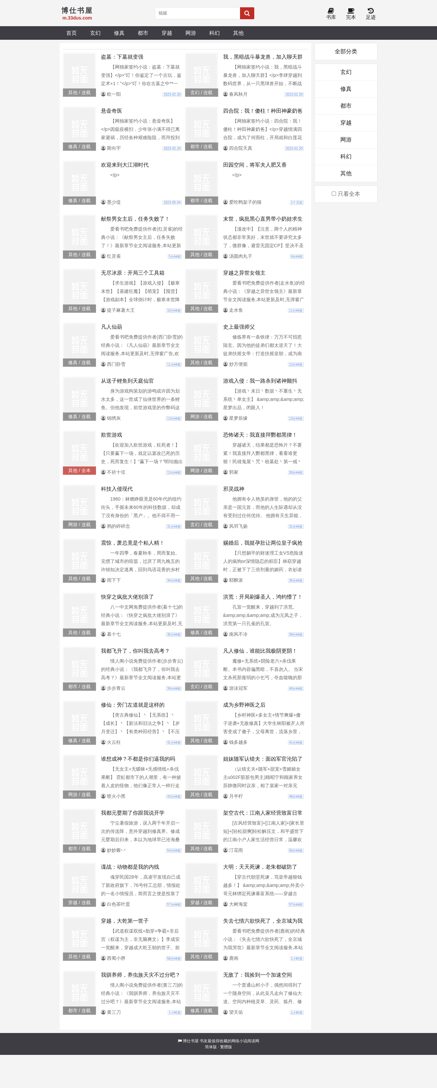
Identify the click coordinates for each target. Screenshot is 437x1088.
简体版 (211, 1047)
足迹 (371, 14)
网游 (190, 33)
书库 (331, 14)
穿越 (167, 33)
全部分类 (346, 51)
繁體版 (226, 1047)
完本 (351, 14)
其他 (238, 33)
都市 (143, 33)
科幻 (214, 33)
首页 (71, 33)
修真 (119, 33)
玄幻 (95, 33)
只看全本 (346, 194)
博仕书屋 (191, 1041)
